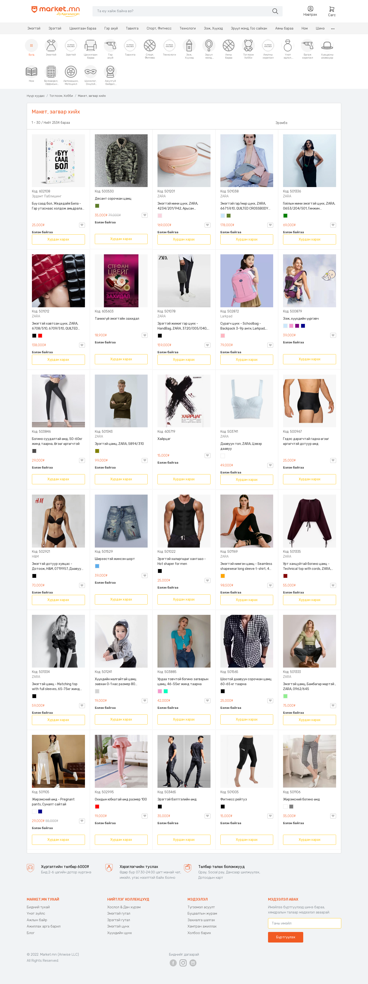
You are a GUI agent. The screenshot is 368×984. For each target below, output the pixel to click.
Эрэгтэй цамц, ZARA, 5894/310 (119, 444)
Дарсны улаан (286, 576)
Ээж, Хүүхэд (213, 28)
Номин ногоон (166, 692)
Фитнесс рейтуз (233, 799)
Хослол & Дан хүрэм (124, 907)
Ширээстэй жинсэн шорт (115, 559)
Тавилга (132, 28)
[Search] (181, 11)
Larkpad (226, 316)
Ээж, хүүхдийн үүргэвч (301, 319)
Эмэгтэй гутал (118, 913)
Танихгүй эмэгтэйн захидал (117, 319)
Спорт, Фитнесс (159, 28)
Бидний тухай (38, 907)
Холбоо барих (199, 933)
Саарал (291, 807)
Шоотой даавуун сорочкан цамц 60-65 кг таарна (246, 681)
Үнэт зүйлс (36, 913)
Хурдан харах (58, 239)
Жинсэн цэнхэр (97, 566)
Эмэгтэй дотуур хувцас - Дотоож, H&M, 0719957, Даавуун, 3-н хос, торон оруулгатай (58, 566)
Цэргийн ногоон (97, 206)
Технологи (188, 28)
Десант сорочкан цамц (113, 199)
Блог (30, 933)
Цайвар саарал (97, 692)
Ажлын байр (37, 920)
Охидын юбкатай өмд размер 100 (121, 799)
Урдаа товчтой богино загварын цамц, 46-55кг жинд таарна (182, 681)
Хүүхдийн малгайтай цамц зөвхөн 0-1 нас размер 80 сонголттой (115, 682)
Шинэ (320, 28)
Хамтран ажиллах (202, 926)
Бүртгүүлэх (285, 937)
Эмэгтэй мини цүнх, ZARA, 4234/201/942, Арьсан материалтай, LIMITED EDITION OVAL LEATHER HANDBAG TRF (180, 206)
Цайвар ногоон (286, 697)
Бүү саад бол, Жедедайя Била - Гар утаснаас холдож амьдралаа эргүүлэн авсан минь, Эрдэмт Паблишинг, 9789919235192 (58, 206)
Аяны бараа (284, 28)
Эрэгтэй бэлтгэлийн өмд (177, 799)
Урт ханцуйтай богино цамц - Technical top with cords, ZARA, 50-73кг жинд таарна (307, 566)
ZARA (161, 196)
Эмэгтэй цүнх (118, 926)
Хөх (303, 326)
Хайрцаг (164, 439)
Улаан (40, 336)
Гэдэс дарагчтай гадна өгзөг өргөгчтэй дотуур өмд (306, 441)
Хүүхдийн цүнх (119, 933)
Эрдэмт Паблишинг (46, 196)
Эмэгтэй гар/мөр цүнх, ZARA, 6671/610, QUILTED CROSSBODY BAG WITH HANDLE (244, 206)
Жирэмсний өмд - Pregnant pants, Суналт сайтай (53, 801)
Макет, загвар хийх (92, 96)
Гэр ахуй (111, 28)
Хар (34, 336)
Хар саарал (34, 451)
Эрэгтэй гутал (118, 920)
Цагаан (223, 456)
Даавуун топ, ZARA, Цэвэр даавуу (241, 446)
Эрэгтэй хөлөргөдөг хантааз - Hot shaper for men (181, 561)
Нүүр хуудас (36, 96)
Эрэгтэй (55, 28)
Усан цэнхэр (223, 216)
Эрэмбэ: (282, 123)
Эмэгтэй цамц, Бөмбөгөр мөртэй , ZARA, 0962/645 (309, 686)
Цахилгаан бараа (82, 28)
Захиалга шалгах (201, 920)
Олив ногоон (97, 451)
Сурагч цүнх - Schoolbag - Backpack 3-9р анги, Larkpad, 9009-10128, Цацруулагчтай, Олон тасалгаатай (243, 326)
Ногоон (286, 216)
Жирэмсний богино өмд (301, 799)
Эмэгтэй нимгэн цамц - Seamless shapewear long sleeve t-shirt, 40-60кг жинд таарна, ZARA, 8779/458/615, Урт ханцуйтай (246, 566)
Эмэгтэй (33, 28)
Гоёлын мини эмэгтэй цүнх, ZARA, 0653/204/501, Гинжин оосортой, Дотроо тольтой (309, 206)
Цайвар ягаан (223, 336)
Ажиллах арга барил (44, 926)
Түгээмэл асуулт (201, 907)
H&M (35, 557)
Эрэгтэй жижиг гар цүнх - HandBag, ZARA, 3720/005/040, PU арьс (182, 326)
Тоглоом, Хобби (61, 96)
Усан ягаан (160, 216)
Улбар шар (223, 576)
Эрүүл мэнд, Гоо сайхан (249, 28)
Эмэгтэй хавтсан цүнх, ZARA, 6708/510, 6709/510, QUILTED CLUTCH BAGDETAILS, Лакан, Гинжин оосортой (55, 326)
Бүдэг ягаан (291, 326)
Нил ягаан (297, 326)
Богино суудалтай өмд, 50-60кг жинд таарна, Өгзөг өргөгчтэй (57, 441)
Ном (305, 28)
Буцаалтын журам (202, 913)
